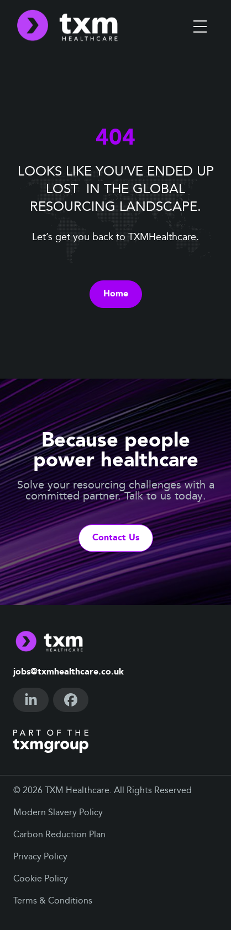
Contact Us (115, 538)
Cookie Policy (40, 879)
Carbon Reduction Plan (59, 835)
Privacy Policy (40, 857)
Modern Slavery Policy (58, 813)
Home (115, 294)
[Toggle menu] (200, 26)
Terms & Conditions (52, 901)
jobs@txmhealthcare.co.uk (68, 672)
